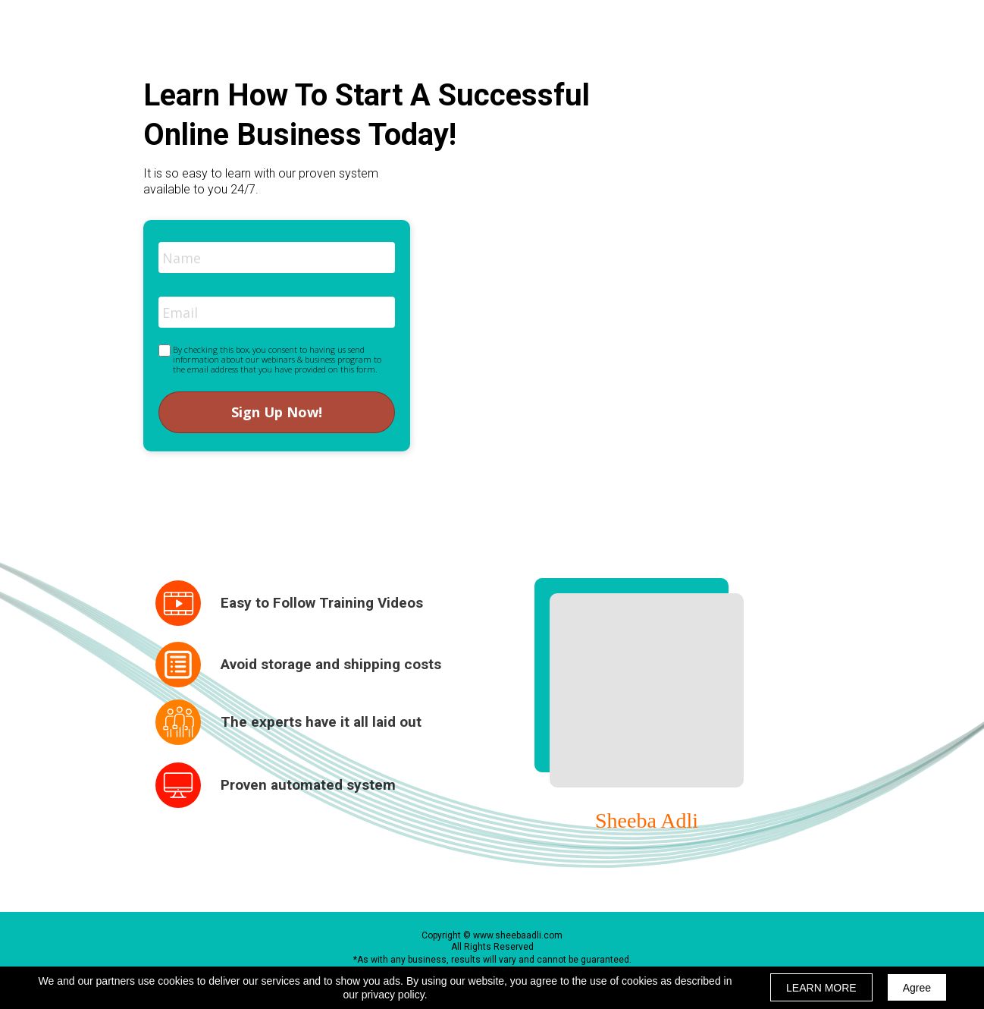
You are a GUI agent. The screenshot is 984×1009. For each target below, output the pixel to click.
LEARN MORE (821, 988)
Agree (917, 988)
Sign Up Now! (276, 412)
